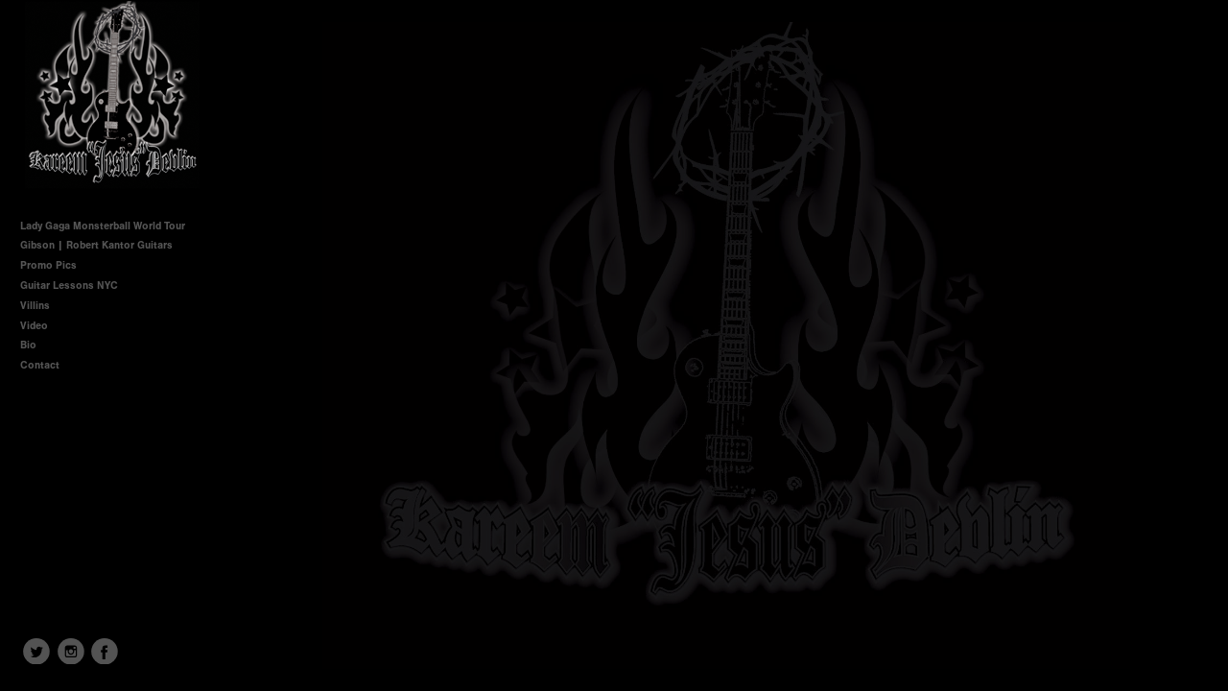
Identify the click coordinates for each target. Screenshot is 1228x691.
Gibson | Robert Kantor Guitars (96, 245)
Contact (39, 365)
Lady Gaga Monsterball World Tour (102, 226)
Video (34, 326)
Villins (35, 305)
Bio (28, 345)
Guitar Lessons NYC (69, 285)
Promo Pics (48, 265)
